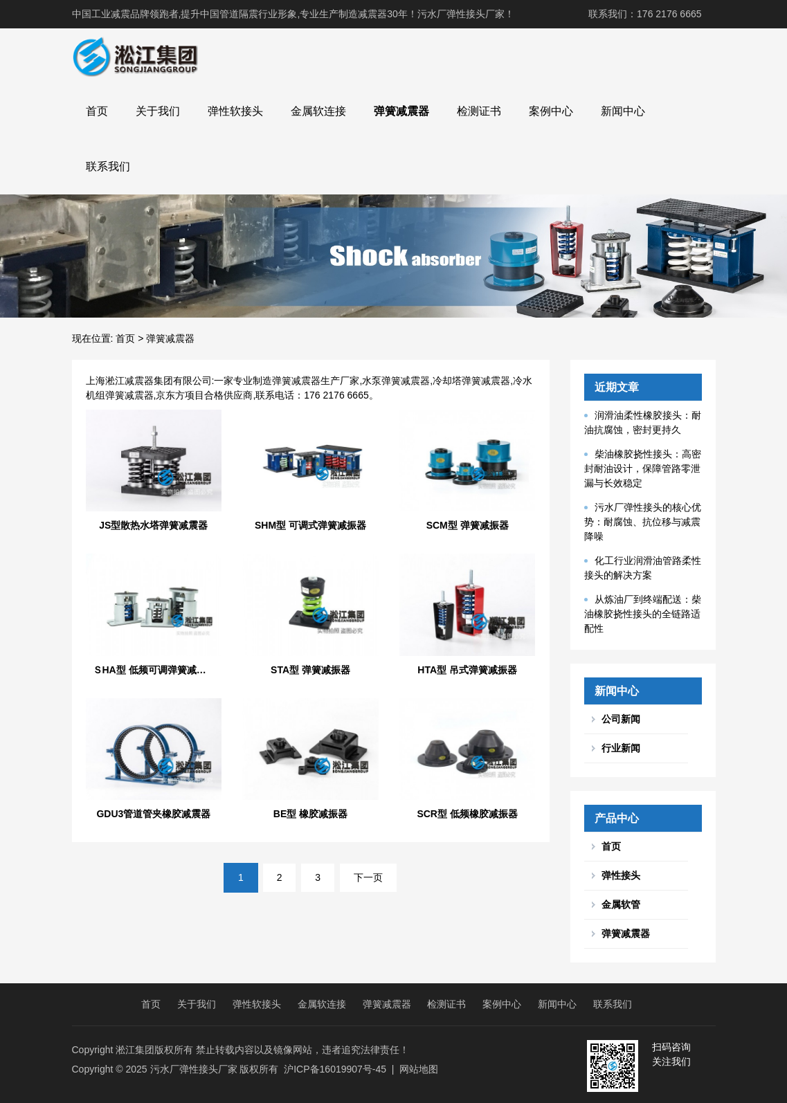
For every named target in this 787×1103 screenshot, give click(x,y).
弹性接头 (620, 875)
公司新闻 (620, 718)
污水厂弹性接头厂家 (193, 1069)
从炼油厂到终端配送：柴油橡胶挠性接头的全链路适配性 (642, 614)
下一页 (368, 877)
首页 (97, 111)
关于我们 (158, 111)
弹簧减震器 (401, 111)
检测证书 (479, 111)
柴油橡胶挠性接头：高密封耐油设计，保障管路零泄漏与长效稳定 (642, 468)
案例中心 (551, 111)
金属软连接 (318, 111)
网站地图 (418, 1069)
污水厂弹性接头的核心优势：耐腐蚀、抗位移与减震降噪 (642, 522)
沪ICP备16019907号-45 (335, 1069)
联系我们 (108, 166)
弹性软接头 (235, 111)
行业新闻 (620, 748)
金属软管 (620, 904)
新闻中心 (623, 111)
